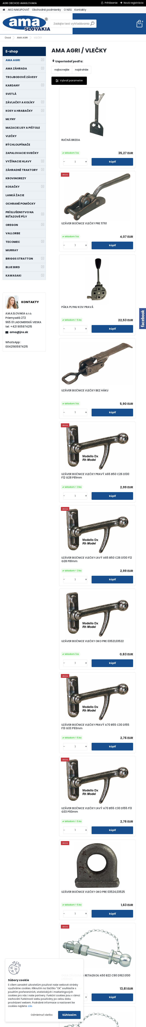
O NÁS (68, 10)
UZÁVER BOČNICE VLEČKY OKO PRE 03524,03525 (118, 494)
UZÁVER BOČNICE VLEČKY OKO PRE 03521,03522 (72, 405)
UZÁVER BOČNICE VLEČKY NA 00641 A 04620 (74, 761)
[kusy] (62, 162)
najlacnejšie (61, 69)
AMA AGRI (22, 37)
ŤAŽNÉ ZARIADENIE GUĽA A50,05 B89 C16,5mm (117, 850)
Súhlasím (69, 1015)
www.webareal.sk (87, 1023)
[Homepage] (4, 9)
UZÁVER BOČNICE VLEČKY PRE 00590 (72, 675)
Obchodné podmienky (46, 10)
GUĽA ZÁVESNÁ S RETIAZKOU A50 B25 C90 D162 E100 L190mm (120, 585)
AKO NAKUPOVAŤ (18, 10)
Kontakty (80, 10)
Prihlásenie (111, 3)
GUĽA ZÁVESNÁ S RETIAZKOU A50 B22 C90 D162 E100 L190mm (74, 585)
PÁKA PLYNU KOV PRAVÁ (71, 223)
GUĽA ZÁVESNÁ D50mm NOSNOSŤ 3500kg (117, 761)
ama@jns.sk (19, 332)
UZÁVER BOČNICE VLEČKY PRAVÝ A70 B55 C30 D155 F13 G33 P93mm (120, 404)
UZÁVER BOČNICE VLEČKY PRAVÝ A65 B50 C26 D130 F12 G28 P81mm (74, 314)
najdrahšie (81, 69)
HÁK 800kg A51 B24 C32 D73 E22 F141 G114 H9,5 (120, 936)
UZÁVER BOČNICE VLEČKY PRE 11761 (118, 141)
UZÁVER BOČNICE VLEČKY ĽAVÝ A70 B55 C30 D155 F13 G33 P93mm (73, 495)
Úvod (8, 37)
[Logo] (27, 23)
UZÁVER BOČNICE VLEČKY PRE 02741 (118, 674)
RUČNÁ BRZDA (64, 140)
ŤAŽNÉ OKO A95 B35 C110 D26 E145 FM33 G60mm (71, 936)
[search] (92, 24)
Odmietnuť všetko (42, 1015)
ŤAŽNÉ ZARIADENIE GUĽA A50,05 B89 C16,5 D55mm (72, 848)
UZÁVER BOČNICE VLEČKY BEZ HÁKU (118, 226)
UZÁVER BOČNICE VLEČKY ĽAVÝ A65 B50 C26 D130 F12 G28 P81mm (119, 314)
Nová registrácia (133, 3)
